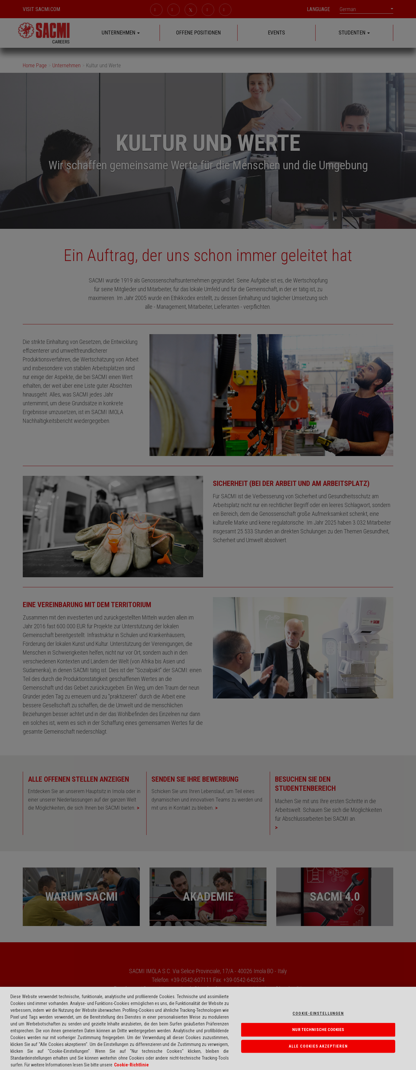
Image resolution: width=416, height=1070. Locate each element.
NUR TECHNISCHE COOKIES (318, 1033)
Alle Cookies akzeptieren (318, 1050)
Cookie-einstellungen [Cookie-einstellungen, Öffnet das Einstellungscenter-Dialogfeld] (318, 1017)
